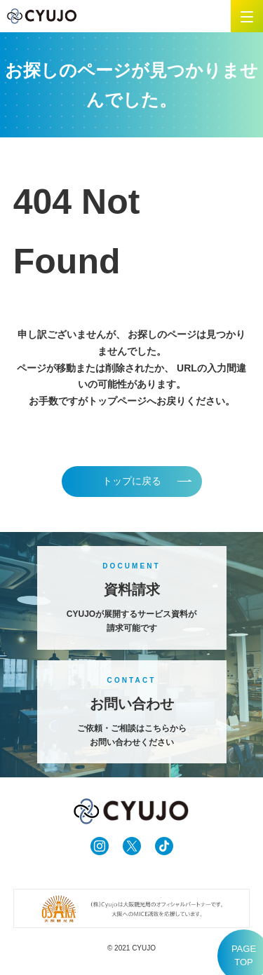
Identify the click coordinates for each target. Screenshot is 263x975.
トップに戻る (131, 480)
